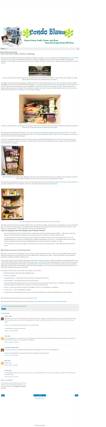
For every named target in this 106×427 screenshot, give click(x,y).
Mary (6, 336)
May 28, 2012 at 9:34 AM (11, 355)
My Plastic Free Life (47, 264)
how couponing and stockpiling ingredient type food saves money (49, 132)
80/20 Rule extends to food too (40, 260)
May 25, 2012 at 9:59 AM (11, 330)
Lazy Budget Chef (22, 125)
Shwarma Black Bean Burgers (13, 283)
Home (39, 395)
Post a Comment (6, 380)
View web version (39, 398)
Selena (6, 370)
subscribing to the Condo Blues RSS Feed (38, 301)
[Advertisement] (40, 14)
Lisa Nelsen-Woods (10, 347)
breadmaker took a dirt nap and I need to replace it (62, 182)
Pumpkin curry (8, 289)
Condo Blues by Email (60, 301)
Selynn (6, 316)
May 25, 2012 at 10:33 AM (11, 342)
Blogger (43, 425)
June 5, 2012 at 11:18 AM (11, 376)
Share (3, 308)
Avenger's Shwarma (10, 275)
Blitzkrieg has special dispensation (31, 235)
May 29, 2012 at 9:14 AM (11, 365)
